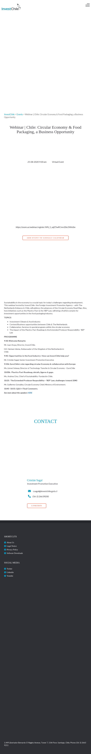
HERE (30, 393)
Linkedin (10, 572)
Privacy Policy (12, 550)
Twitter (9, 569)
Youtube (10, 576)
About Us (10, 543)
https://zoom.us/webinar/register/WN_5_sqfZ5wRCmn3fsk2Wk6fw (45, 227)
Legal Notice (12, 546)
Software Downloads (15, 553)
